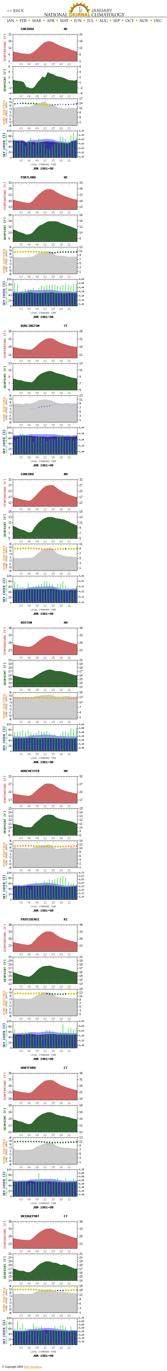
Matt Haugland (32, 1366)
